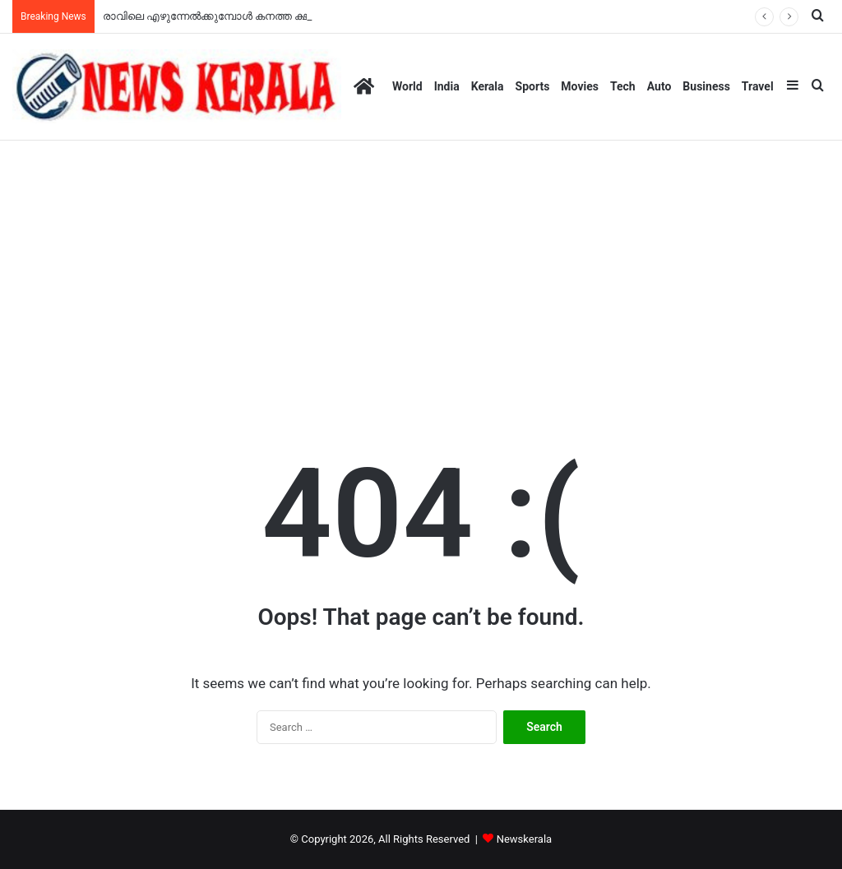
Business (705, 86)
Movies (580, 86)
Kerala (487, 86)
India (447, 86)
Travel (758, 86)
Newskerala (524, 839)
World (407, 86)
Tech (623, 86)
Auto (659, 86)
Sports (533, 86)
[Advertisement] (421, 264)
